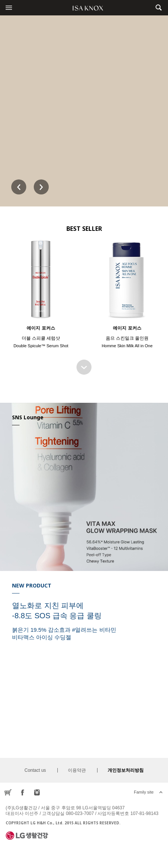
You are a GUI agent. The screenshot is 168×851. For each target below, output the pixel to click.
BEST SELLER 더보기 (84, 367)
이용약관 (77, 770)
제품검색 (158, 8)
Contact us (35, 770)
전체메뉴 (9, 7)
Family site (144, 792)
